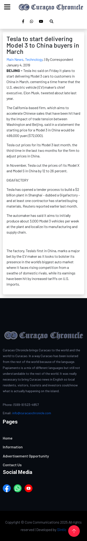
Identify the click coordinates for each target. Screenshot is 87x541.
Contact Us (12, 465)
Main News (14, 59)
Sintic (61, 529)
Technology (33, 59)
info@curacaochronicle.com (31, 413)
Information (13, 447)
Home (8, 438)
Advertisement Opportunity (26, 456)
